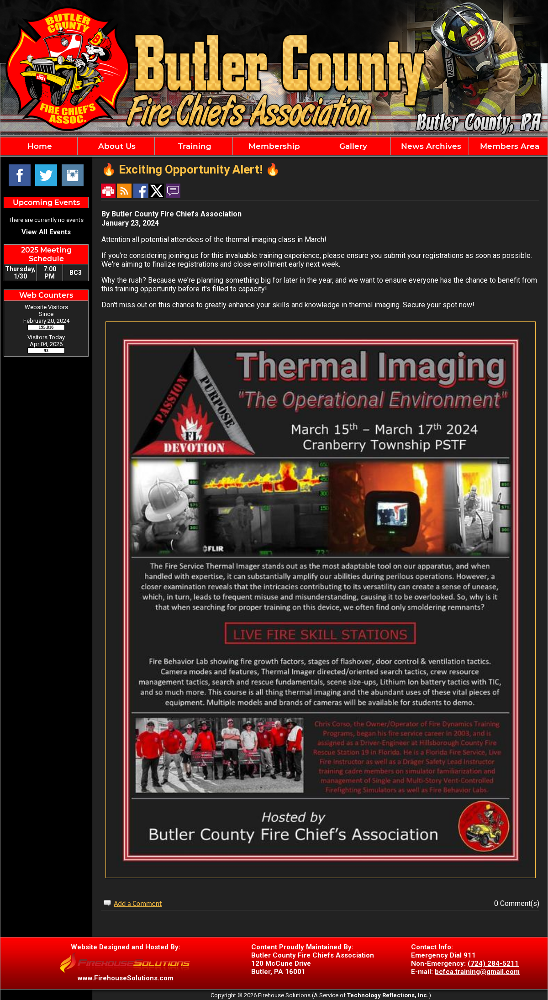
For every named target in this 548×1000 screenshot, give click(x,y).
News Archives (430, 146)
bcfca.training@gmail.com (477, 972)
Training (193, 146)
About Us (116, 146)
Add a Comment (138, 903)
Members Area (508, 146)
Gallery (352, 146)
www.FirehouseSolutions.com (126, 978)
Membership (273, 146)
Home (38, 146)
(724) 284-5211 (493, 963)
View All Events (46, 232)
